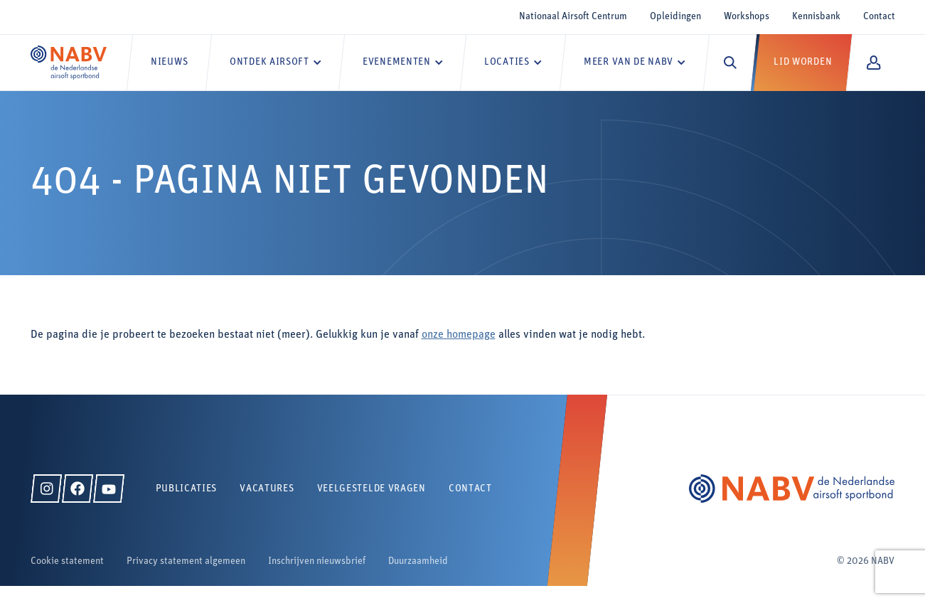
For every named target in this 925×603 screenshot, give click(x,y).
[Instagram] (46, 488)
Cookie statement (67, 561)
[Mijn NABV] (873, 62)
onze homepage (459, 335)
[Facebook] (77, 488)
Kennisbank (816, 16)
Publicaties (187, 489)
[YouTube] (108, 488)
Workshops (746, 16)
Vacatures (267, 489)
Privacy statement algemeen (186, 561)
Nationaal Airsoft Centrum (573, 16)
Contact (879, 16)
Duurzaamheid (418, 561)
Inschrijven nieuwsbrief (316, 561)
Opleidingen (675, 16)
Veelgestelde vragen (371, 489)
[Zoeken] (730, 62)
